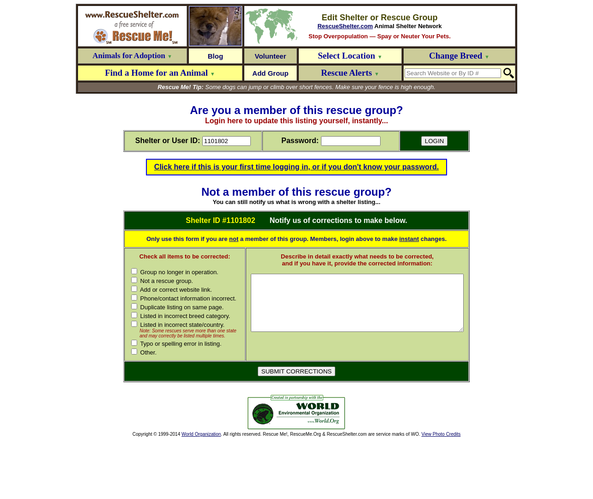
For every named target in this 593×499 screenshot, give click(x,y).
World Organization (201, 492)
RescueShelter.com (345, 26)
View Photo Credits (440, 492)
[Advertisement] (179, 471)
